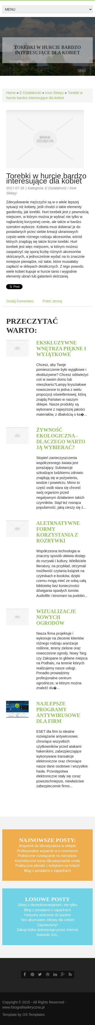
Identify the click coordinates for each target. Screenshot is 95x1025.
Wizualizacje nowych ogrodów (56, 617)
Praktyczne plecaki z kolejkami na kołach (47, 866)
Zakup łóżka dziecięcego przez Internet (47, 930)
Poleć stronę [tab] (52, 301)
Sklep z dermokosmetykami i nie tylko (47, 905)
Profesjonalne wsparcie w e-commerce (47, 851)
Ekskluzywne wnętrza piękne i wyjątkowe (61, 348)
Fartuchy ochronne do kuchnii (47, 915)
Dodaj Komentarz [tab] (20, 301)
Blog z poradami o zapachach (47, 871)
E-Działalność (30, 93)
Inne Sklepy (54, 93)
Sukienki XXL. (47, 935)
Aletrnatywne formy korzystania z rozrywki (58, 531)
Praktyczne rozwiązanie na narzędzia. (47, 856)
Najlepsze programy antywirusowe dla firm (58, 712)
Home (10, 93)
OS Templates (34, 1015)
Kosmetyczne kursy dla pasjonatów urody (47, 861)
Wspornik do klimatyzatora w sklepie (47, 846)
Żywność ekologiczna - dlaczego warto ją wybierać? (60, 438)
